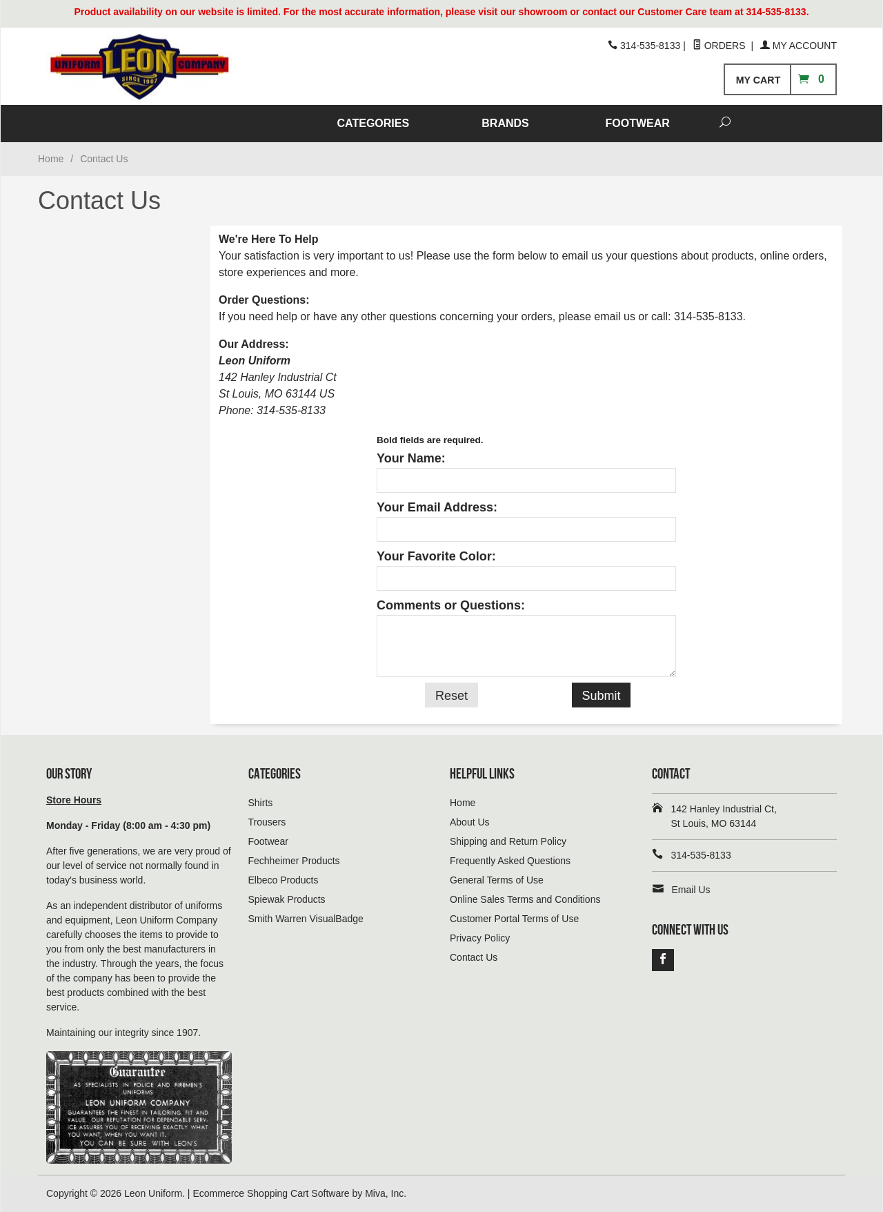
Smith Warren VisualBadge (306, 918)
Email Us (691, 889)
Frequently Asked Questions (510, 860)
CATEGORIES (373, 123)
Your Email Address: (437, 507)
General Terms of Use (497, 880)
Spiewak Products (287, 899)
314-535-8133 (708, 316)
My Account (798, 45)
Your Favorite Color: (436, 556)
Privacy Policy (480, 938)
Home (50, 158)
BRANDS (505, 123)
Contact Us (473, 957)
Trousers (267, 822)
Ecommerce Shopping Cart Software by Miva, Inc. (299, 1193)
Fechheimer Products (294, 860)
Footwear (268, 841)
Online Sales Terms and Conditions (525, 899)
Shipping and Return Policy (508, 841)
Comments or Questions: (451, 605)
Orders (720, 45)
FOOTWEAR (638, 123)
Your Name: (411, 458)
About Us (470, 822)
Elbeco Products (283, 880)
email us (614, 316)
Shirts (260, 802)
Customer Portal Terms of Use (514, 918)
